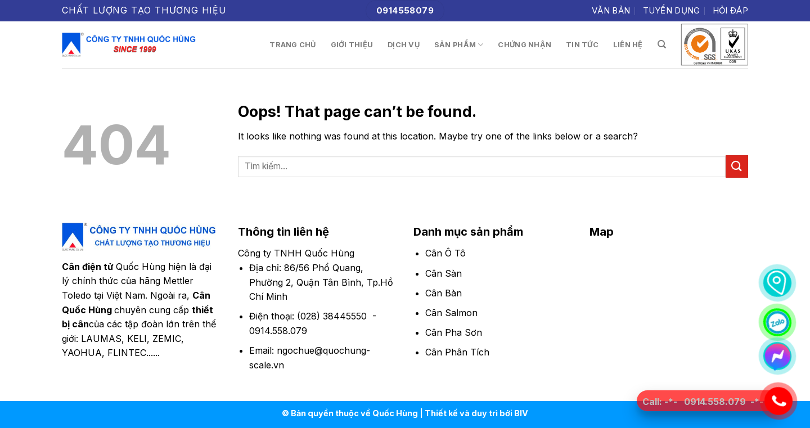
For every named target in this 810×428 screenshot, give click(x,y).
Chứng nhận (524, 44)
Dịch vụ (404, 44)
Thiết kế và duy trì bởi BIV (476, 413)
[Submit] (737, 166)
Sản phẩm (459, 44)
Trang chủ (292, 44)
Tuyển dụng (671, 10)
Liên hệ (628, 44)
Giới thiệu (352, 44)
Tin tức (582, 44)
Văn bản (611, 10)
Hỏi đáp (730, 10)
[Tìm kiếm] (662, 44)
